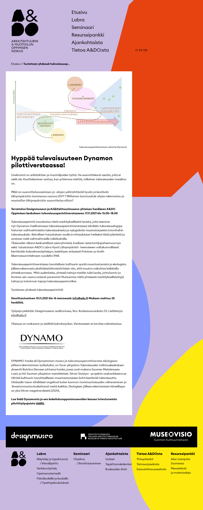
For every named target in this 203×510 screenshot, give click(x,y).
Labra (78, 19)
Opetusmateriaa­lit (49, 473)
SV (140, 50)
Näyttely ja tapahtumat (52, 459)
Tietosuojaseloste (147, 464)
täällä (40, 403)
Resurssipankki (88, 34)
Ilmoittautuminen (89, 463)
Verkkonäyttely (47, 468)
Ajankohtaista (87, 42)
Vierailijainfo (50, 463)
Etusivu (79, 12)
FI (137, 50)
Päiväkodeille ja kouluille (52, 478)
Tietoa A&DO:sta (90, 50)
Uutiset (110, 459)
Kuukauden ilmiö (116, 469)
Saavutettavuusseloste (151, 469)
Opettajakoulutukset (55, 482)
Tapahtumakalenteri (118, 464)
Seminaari (83, 27)
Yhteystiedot (144, 459)
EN (145, 50)
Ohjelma (79, 459)
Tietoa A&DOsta (149, 454)
